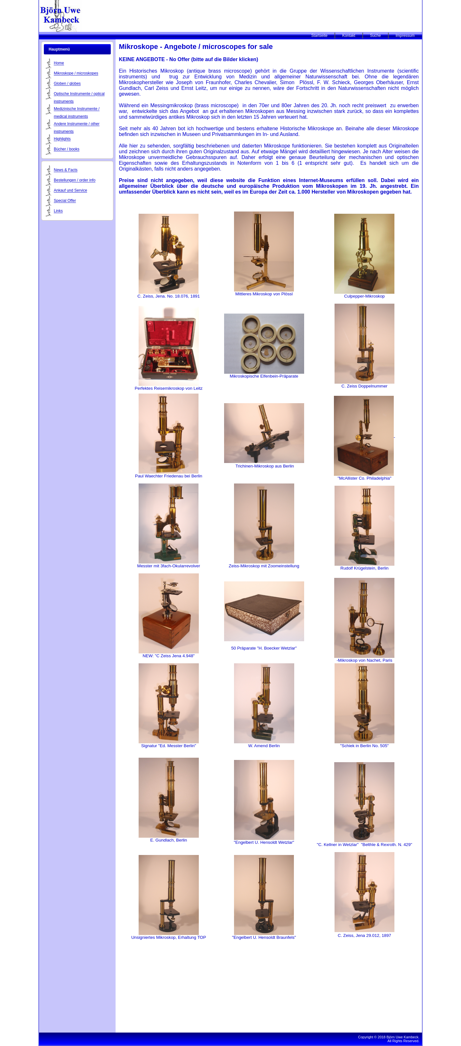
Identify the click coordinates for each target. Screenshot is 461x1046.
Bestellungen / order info (74, 180)
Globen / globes (67, 84)
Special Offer (65, 201)
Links (58, 211)
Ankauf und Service (70, 190)
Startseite (319, 35)
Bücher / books (66, 149)
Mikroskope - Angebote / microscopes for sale (196, 47)
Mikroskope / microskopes (76, 73)
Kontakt (348, 35)
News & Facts (65, 170)
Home (59, 63)
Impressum (405, 35)
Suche (375, 35)
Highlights (62, 139)
